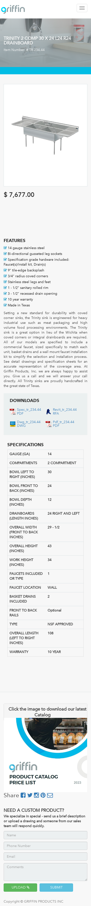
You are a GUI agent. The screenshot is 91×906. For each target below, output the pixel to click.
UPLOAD (20, 887)
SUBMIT (56, 887)
